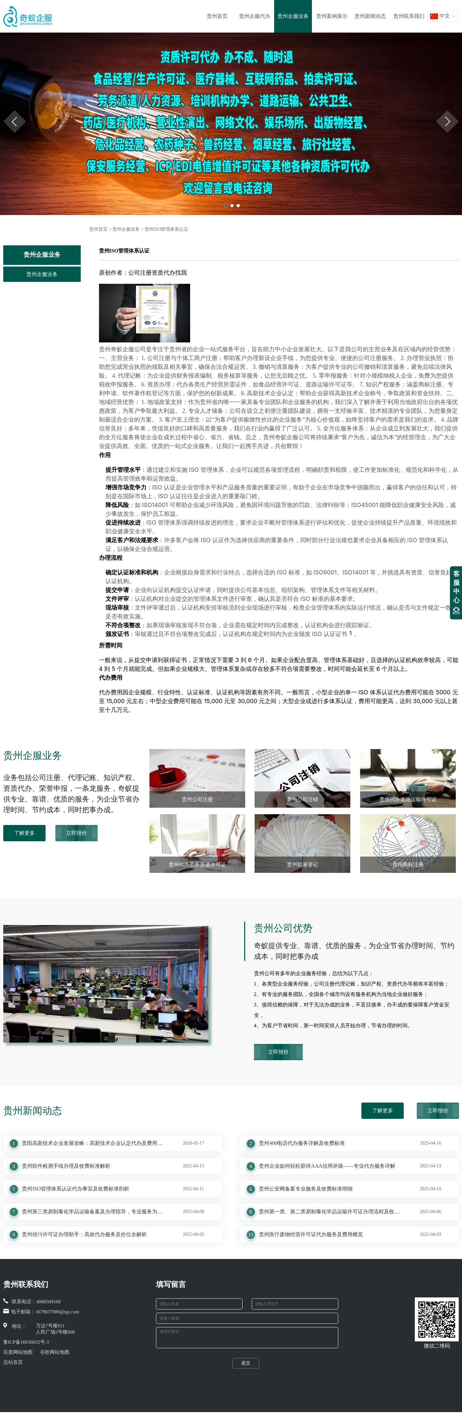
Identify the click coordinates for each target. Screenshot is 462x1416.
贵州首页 (217, 16)
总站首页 (13, 1362)
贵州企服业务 (293, 16)
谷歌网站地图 (54, 1352)
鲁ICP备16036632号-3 (26, 1342)
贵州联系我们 (409, 16)
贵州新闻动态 (370, 16)
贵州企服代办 (254, 16)
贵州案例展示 (331, 16)
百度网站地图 (18, 1352)
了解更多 (24, 833)
